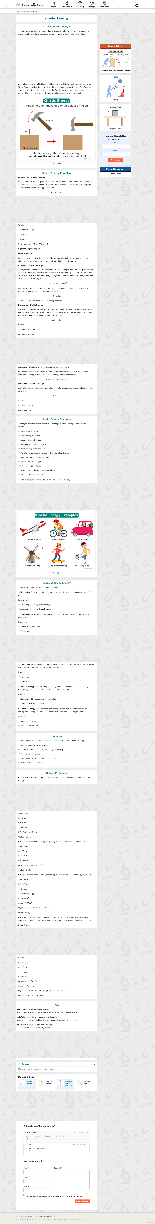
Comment (58, 1168)
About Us (19, 1216)
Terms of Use (50, 1216)
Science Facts (26, 1219)
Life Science (67, 6)
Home (18, 11)
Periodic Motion (49, 1082)
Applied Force (116, 129)
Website (26, 1186)
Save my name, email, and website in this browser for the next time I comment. (54, 1196)
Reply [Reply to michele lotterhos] (26, 1138)
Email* (116, 152)
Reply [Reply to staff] (29, 1150)
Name (26, 1168)
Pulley (115, 100)
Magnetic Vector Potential (68, 1083)
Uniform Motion (30, 1082)
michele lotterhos (31, 1133)
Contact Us (28, 1216)
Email (26, 1177)
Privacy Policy (38, 1216)
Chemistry (80, 6)
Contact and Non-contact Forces (115, 71)
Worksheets (104, 6)
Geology (91, 6)
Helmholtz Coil (87, 1082)
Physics (54, 6)
